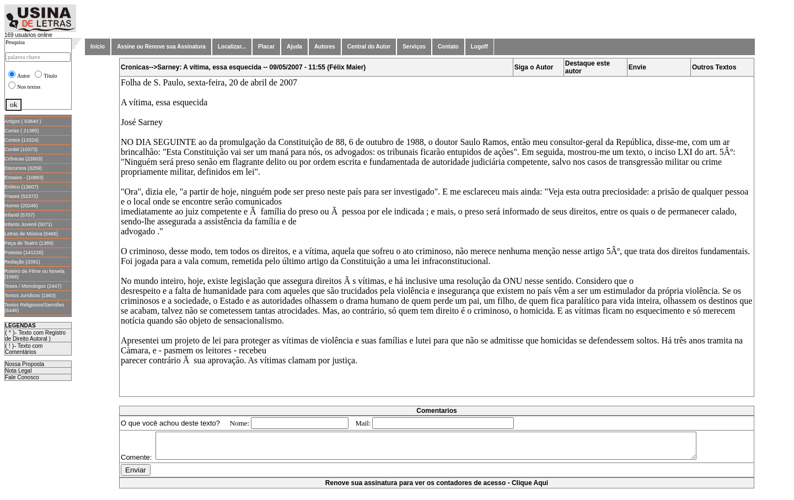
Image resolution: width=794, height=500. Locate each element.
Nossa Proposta (24, 364)
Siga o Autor (534, 67)
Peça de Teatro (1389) (28, 243)
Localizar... (232, 47)
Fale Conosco (22, 377)
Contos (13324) (21, 140)
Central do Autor (369, 47)
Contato (448, 47)
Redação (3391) (22, 262)
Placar (266, 47)
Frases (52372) (21, 196)
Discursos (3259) (23, 168)
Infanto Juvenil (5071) (28, 224)
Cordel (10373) (20, 149)
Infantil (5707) (19, 215)
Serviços (414, 47)
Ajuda (294, 47)
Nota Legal (18, 371)
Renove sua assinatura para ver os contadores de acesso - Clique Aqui (436, 494)
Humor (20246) (21, 205)
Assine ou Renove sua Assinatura (161, 47)
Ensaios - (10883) (24, 177)
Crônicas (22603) (23, 159)
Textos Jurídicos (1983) (30, 295)
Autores (324, 47)
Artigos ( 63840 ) (22, 121)
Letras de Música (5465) (31, 233)
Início (97, 47)
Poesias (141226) (24, 252)
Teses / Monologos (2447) (33, 286)
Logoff (479, 47)
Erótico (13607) (21, 187)
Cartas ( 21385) (21, 130)
